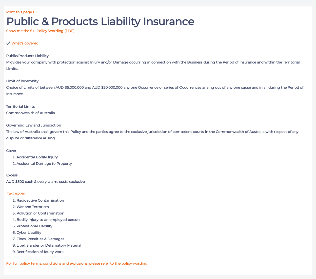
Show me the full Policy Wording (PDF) (40, 31)
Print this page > (20, 12)
